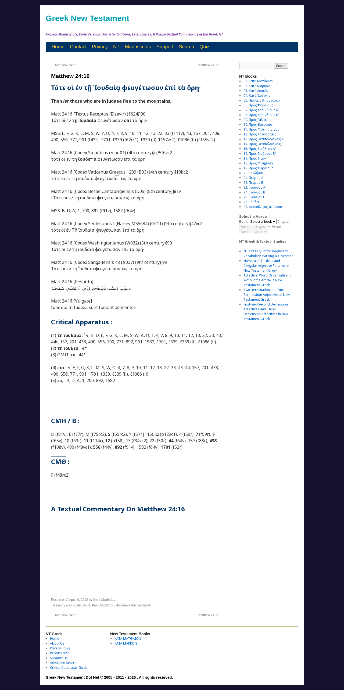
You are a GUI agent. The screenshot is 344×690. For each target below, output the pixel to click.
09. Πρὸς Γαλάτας (256, 119)
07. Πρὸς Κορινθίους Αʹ (261, 110)
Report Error (59, 653)
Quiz (204, 46)
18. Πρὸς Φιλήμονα (258, 163)
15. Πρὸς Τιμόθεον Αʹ (259, 148)
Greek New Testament (87, 18)
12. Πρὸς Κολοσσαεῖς (259, 134)
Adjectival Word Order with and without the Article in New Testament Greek (267, 280)
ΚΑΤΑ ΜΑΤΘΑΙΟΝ (127, 638)
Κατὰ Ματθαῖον (104, 600)
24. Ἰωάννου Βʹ (254, 192)
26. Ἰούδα (251, 202)
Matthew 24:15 (63, 65)
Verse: (277, 226)
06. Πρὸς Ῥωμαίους (258, 105)
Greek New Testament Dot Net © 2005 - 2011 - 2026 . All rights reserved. (109, 677)
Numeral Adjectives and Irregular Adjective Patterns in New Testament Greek (266, 265)
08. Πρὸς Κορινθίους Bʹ (261, 115)
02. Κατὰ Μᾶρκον (256, 86)
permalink (144, 605)
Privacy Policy (60, 648)
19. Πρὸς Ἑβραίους (258, 168)
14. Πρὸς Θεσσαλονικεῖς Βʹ (263, 144)
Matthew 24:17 (210, 65)
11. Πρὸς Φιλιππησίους (261, 129)
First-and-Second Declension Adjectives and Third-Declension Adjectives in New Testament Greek (265, 311)
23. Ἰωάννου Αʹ (254, 187)
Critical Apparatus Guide (69, 667)
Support (164, 46)
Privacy (100, 46)
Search (186, 46)
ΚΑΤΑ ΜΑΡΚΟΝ (125, 643)
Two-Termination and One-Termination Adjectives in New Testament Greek (266, 295)
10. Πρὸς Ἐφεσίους (258, 124)
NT (116, 46)
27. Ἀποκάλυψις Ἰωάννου (262, 206)
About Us (57, 643)
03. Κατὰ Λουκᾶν (255, 90)
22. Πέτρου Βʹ (253, 182)
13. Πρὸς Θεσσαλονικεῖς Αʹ (263, 139)
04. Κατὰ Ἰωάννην (256, 95)
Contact (78, 46)
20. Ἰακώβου (253, 173)
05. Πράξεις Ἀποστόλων (261, 100)
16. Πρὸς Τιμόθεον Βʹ (259, 153)
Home (58, 46)
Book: (243, 221)
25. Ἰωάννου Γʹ (254, 197)
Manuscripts (138, 46)
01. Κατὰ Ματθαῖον (100, 605)
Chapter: (284, 221)
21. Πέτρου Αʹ (253, 177)
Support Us (59, 658)
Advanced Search (63, 662)
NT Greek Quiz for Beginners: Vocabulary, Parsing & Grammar (268, 253)
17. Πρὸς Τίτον (254, 158)
